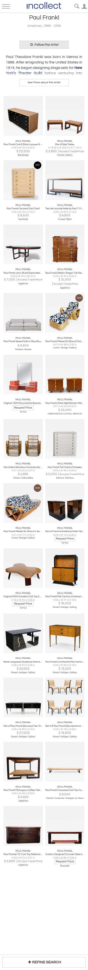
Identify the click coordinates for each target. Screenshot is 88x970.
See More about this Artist (44, 82)
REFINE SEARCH (44, 962)
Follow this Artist (44, 44)
